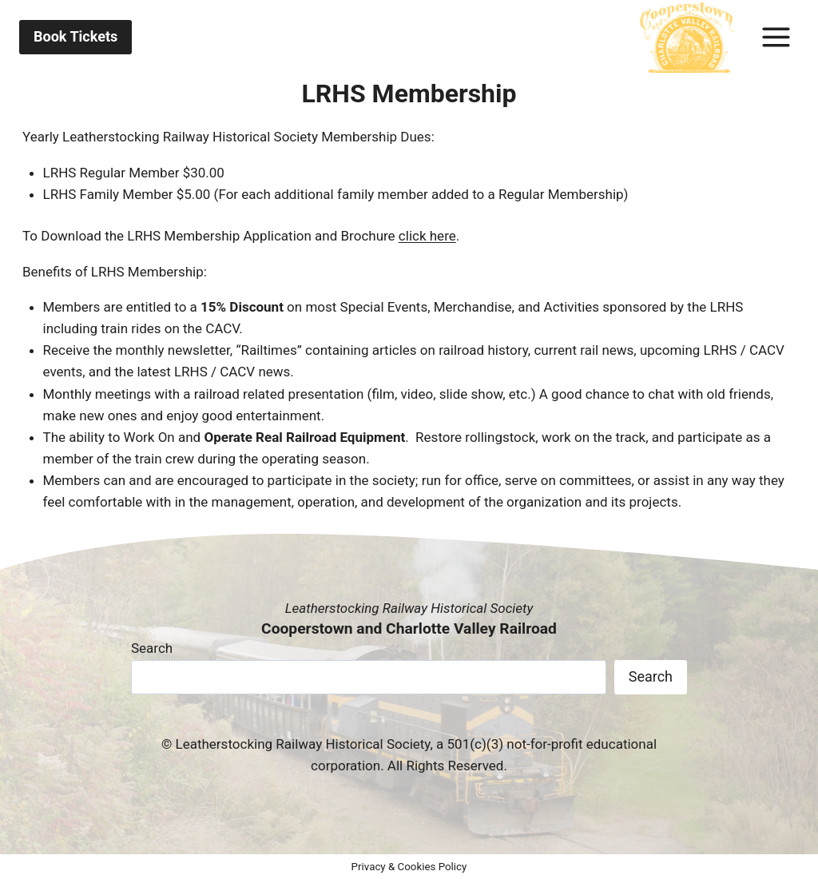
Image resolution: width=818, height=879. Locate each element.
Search (152, 648)
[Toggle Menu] (776, 37)
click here (427, 236)
